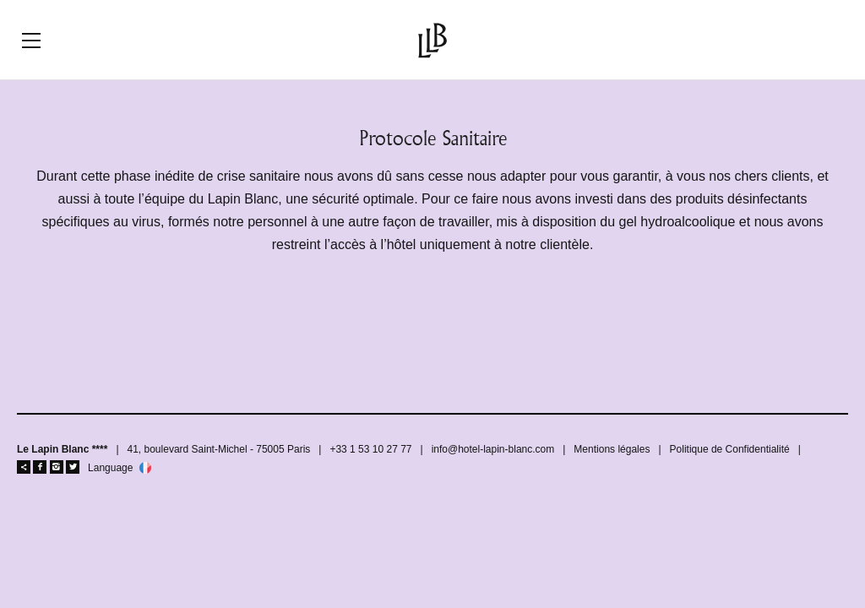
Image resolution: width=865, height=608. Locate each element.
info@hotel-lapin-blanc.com (493, 449)
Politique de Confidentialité (730, 449)
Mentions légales (612, 449)
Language (110, 468)
